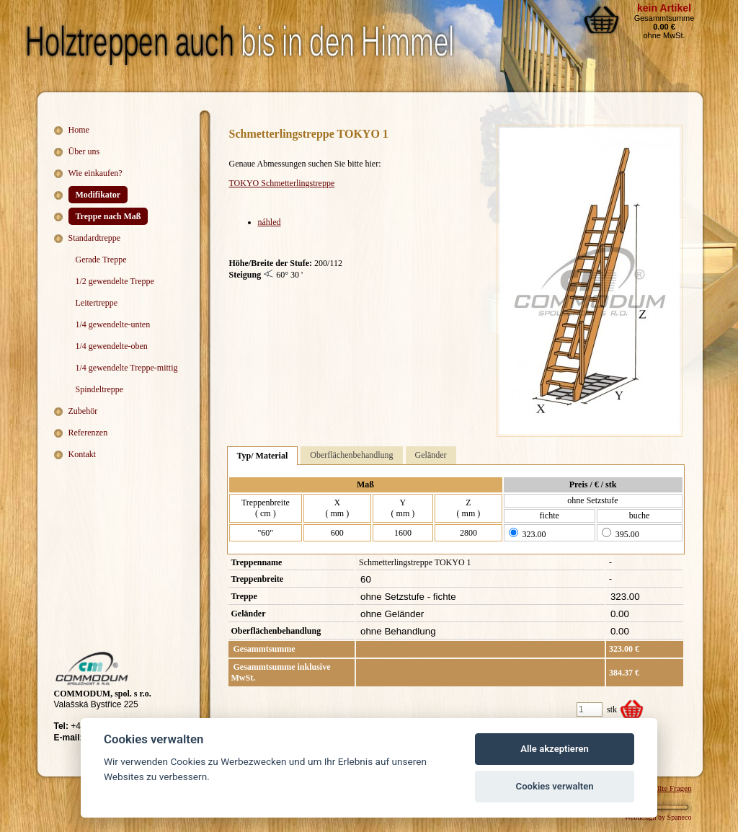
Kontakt (82, 454)
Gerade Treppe (101, 260)
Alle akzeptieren (554, 748)
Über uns (84, 151)
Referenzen (88, 433)
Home (78, 130)
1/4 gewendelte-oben (112, 346)
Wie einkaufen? (95, 173)
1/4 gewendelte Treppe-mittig (127, 368)
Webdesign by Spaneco (657, 817)
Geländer (431, 455)
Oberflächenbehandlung (351, 455)
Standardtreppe (94, 238)
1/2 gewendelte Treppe (115, 281)
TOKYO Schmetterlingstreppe (282, 183)
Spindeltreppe (100, 389)
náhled (269, 222)
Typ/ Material (262, 456)
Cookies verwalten (555, 786)
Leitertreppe (97, 303)
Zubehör (83, 411)
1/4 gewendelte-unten (113, 324)
